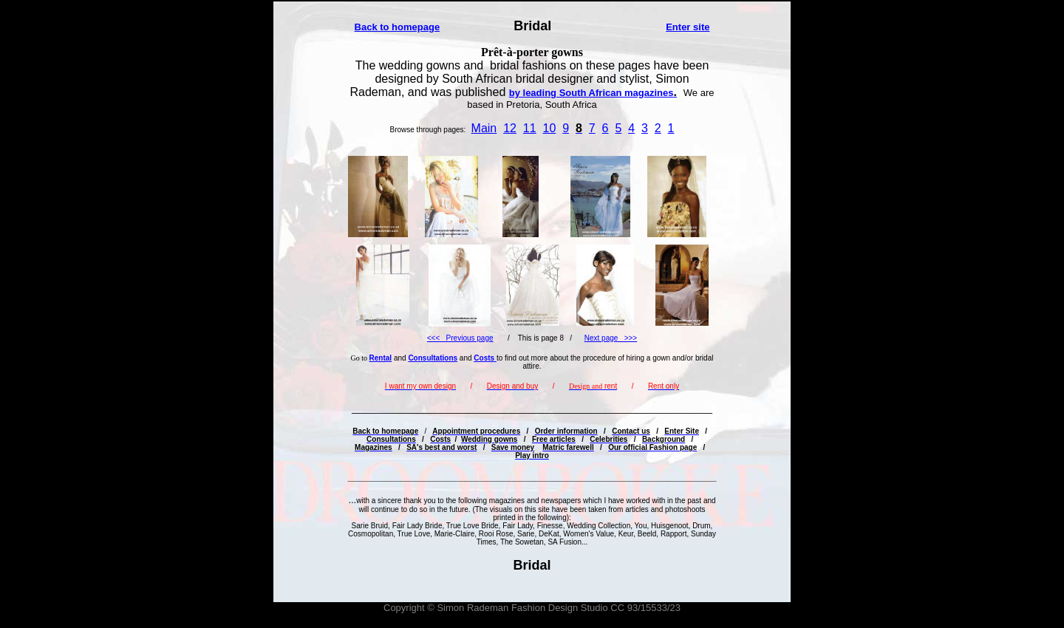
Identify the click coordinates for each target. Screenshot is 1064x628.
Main (484, 128)
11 (529, 128)
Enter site (687, 27)
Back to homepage (397, 27)
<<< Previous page (460, 338)
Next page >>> (610, 338)
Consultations (432, 358)
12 (509, 128)
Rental (380, 358)
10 (549, 128)
